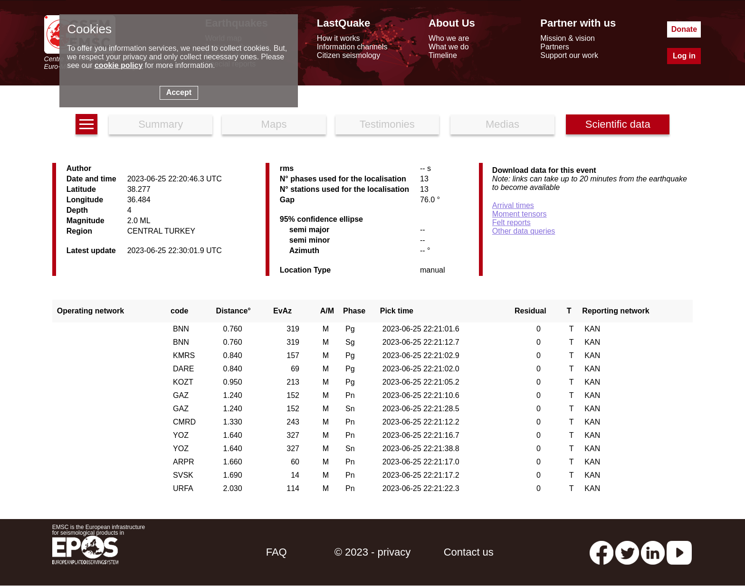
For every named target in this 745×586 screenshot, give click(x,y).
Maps (274, 124)
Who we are (449, 38)
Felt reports (511, 222)
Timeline (443, 55)
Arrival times (513, 205)
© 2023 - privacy (372, 552)
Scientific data (617, 124)
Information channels (352, 47)
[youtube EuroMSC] (679, 552)
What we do (448, 47)
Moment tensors (519, 214)
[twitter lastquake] (627, 552)
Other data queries (523, 231)
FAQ (276, 552)
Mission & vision (567, 38)
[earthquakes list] (86, 124)
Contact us (469, 552)
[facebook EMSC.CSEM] (601, 552)
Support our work (569, 55)
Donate (684, 29)
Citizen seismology (348, 55)
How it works (338, 38)
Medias (502, 124)
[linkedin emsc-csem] (653, 552)
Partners (554, 47)
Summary (160, 124)
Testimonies (387, 124)
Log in (684, 56)
